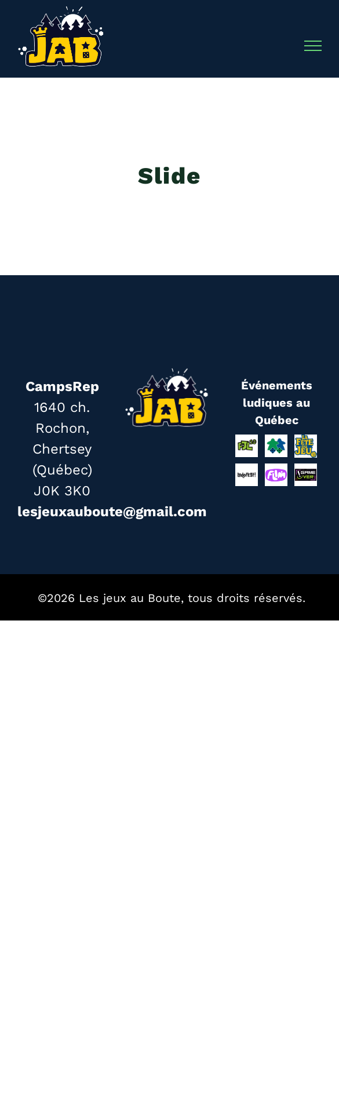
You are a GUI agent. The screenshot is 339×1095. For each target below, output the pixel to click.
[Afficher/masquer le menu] (313, 46)
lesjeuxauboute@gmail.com (112, 511)
